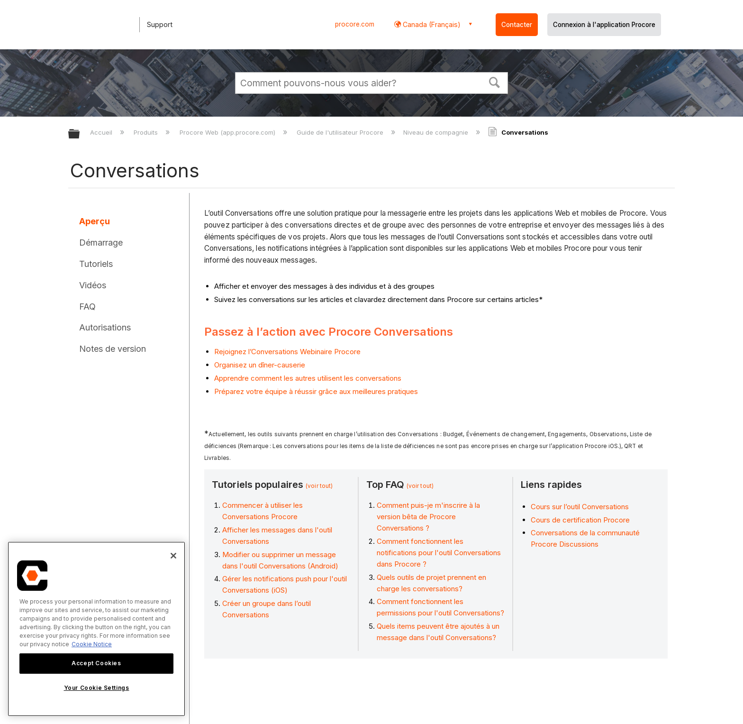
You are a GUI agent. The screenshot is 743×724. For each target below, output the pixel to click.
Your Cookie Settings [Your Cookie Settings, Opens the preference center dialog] (96, 687)
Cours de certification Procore (580, 519)
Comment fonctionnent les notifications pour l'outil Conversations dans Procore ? (439, 552)
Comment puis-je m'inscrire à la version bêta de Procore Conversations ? (428, 516)
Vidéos (92, 285)
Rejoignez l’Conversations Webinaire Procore (287, 351)
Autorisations (105, 327)
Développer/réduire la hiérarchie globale (80, 134)
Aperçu (94, 221)
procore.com (354, 24)
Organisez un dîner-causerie (259, 364)
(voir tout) (319, 485)
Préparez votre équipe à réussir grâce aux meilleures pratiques (316, 391)
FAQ (87, 307)
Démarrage (101, 242)
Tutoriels (96, 264)
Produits (147, 132)
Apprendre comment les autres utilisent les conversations (307, 378)
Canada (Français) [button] (431, 24)
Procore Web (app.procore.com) (228, 132)
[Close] (173, 555)
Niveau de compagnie (436, 132)
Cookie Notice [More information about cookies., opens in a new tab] (92, 644)
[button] (494, 81)
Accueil (102, 132)
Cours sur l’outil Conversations (580, 506)
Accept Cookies (96, 663)
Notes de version (112, 349)
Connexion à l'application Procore (604, 24)
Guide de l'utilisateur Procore (341, 132)
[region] (96, 628)
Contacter (516, 24)
